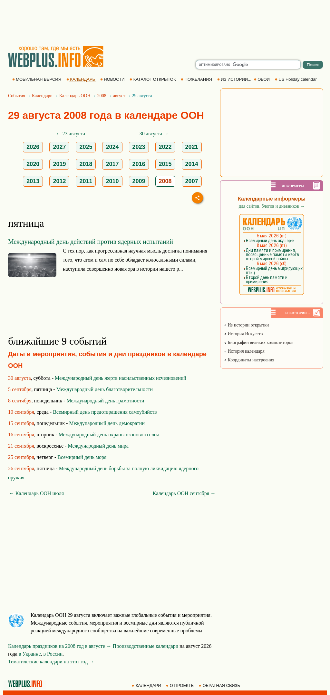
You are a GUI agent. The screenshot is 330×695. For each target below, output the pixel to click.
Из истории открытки (246, 325)
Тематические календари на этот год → (51, 661)
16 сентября (21, 434)
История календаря (244, 351)
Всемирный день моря (81, 457)
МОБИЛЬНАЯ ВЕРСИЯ (37, 79)
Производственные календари (145, 646)
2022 (165, 147)
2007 (191, 181)
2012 (59, 181)
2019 (59, 164)
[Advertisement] (165, 22)
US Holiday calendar (296, 79)
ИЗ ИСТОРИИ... (235, 79)
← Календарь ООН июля (36, 493)
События (16, 95)
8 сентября (20, 400)
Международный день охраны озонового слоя (109, 434)
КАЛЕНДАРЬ (81, 79)
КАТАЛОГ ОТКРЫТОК (153, 79)
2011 (85, 181)
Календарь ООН (75, 95)
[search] (248, 64)
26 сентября (21, 468)
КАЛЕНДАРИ (147, 685)
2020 (32, 164)
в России (53, 654)
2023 (138, 147)
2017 (112, 164)
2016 (138, 164)
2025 (85, 147)
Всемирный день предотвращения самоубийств (105, 412)
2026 (32, 147)
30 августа (19, 378)
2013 (32, 181)
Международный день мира (98, 446)
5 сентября (20, 389)
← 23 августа (70, 133)
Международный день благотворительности (104, 389)
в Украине (30, 654)
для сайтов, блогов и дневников (272, 206)
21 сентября (21, 446)
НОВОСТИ (113, 79)
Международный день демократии (107, 423)
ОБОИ (262, 79)
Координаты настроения (249, 360)
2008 (101, 95)
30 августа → (154, 133)
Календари (42, 95)
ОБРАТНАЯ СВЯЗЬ (220, 685)
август (119, 95)
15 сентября (21, 423)
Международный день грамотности (105, 400)
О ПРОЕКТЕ (180, 685)
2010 (112, 181)
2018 (85, 164)
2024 (112, 147)
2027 (59, 147)
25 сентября (21, 457)
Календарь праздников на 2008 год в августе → (60, 646)
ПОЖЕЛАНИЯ (197, 79)
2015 (165, 164)
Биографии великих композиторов (258, 342)
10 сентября (21, 412)
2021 (191, 147)
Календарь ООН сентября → (184, 493)
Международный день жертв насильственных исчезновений (120, 378)
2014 (191, 164)
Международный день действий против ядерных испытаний (90, 241)
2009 (138, 181)
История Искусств (243, 333)
